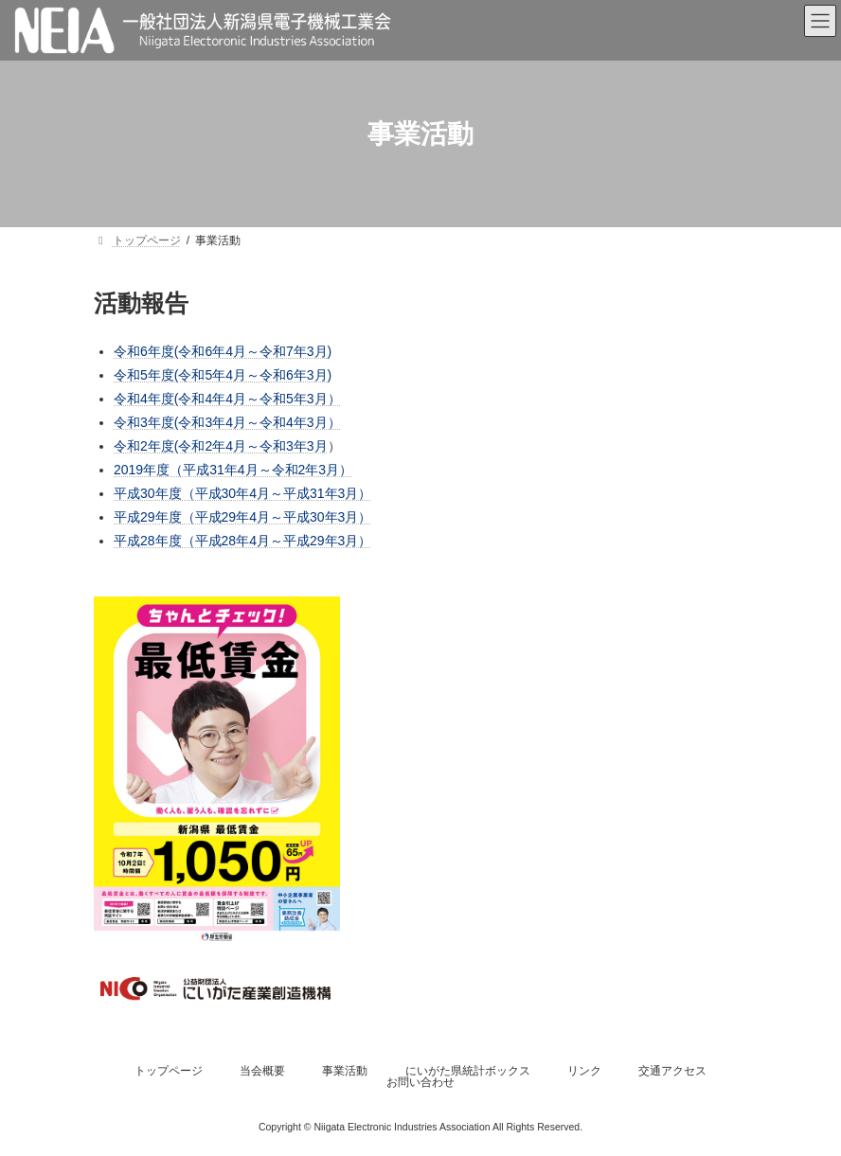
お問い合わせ (420, 1082)
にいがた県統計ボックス (467, 1070)
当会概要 (262, 1070)
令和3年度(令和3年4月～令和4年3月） (227, 422)
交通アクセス (672, 1070)
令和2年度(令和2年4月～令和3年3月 (221, 446)
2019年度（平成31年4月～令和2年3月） (233, 469)
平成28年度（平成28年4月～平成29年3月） (242, 540)
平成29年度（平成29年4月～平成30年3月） (242, 517)
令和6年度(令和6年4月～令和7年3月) (222, 351)
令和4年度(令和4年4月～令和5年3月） (227, 398)
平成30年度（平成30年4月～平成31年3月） (242, 493)
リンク (584, 1070)
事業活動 (344, 1070)
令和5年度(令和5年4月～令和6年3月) (222, 374)
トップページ (168, 1070)
